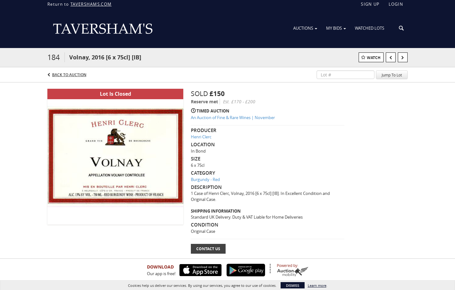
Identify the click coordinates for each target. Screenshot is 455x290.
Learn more (317, 285)
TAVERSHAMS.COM (91, 4)
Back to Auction (69, 74)
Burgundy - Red (205, 179)
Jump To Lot (392, 74)
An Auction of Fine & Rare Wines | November (233, 117)
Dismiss (292, 285)
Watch (373, 57)
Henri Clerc (201, 137)
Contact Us (208, 248)
